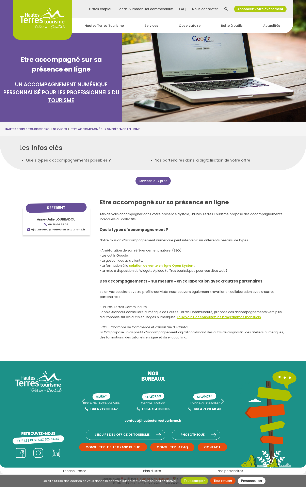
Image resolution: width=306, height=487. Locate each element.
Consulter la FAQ (172, 447)
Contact (212, 447)
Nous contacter (205, 9)
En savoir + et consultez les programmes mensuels (219, 317)
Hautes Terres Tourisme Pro (27, 129)
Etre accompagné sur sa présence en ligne (105, 129)
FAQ (182, 9)
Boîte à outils (232, 27)
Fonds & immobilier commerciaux (145, 9)
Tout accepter (194, 481)
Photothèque (200, 434)
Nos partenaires (230, 471)
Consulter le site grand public (113, 447)
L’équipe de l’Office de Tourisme (128, 434)
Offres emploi (100, 9)
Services (151, 27)
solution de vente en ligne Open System (161, 265)
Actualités (271, 27)
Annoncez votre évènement (260, 9)
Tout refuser (222, 481)
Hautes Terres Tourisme (104, 27)
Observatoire (189, 27)
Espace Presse (74, 471)
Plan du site (152, 471)
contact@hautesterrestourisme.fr (153, 420)
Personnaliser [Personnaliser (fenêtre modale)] (251, 481)
